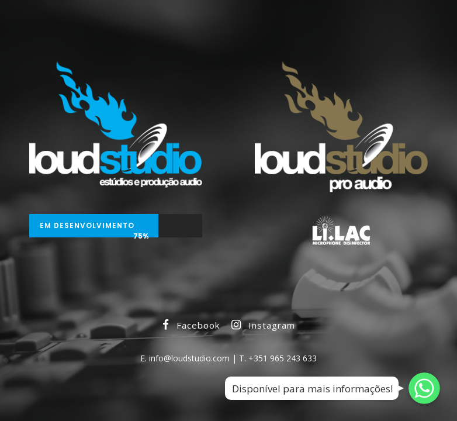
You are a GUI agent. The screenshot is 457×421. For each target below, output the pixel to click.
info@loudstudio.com (189, 358)
